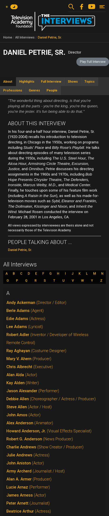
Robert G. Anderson (39, 439)
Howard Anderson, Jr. (49, 431)
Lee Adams (24, 326)
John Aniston (25, 463)
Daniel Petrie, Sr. (50, 37)
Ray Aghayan (36, 350)
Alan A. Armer (29, 479)
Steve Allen (29, 406)
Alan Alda (21, 374)
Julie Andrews (28, 455)
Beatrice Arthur (28, 511)
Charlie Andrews (45, 447)
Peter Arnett (28, 503)
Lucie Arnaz (28, 487)
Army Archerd (35, 471)
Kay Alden (22, 382)
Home (7, 37)
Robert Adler (47, 338)
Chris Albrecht (29, 366)
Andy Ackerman (36, 302)
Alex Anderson (29, 423)
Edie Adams (25, 318)
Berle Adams (25, 310)
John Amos (23, 414)
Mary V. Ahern (28, 358)
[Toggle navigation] (102, 6)
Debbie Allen (51, 398)
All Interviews (25, 37)
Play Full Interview (93, 62)
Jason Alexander (32, 390)
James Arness (26, 495)
